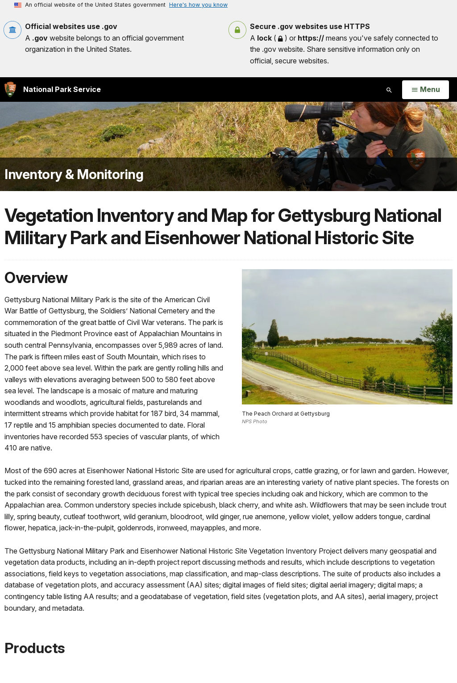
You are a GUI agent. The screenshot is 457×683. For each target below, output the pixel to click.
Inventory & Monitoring (73, 174)
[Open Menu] (425, 89)
